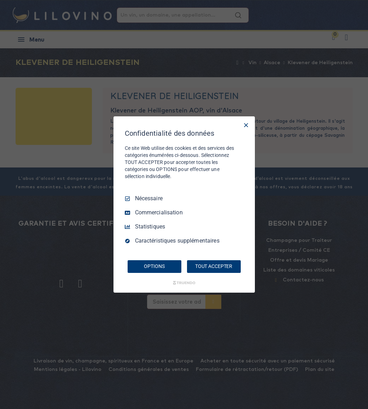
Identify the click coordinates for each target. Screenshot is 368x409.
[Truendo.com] (184, 283)
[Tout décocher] (246, 125)
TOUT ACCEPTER (213, 266)
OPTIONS (154, 266)
